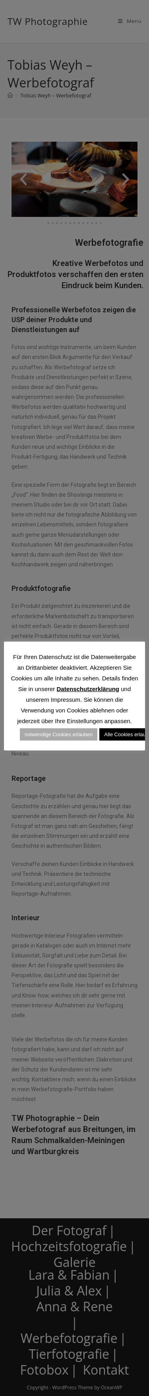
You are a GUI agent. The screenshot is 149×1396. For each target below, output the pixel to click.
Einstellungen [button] (85, 721)
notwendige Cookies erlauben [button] (59, 734)
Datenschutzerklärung (87, 689)
